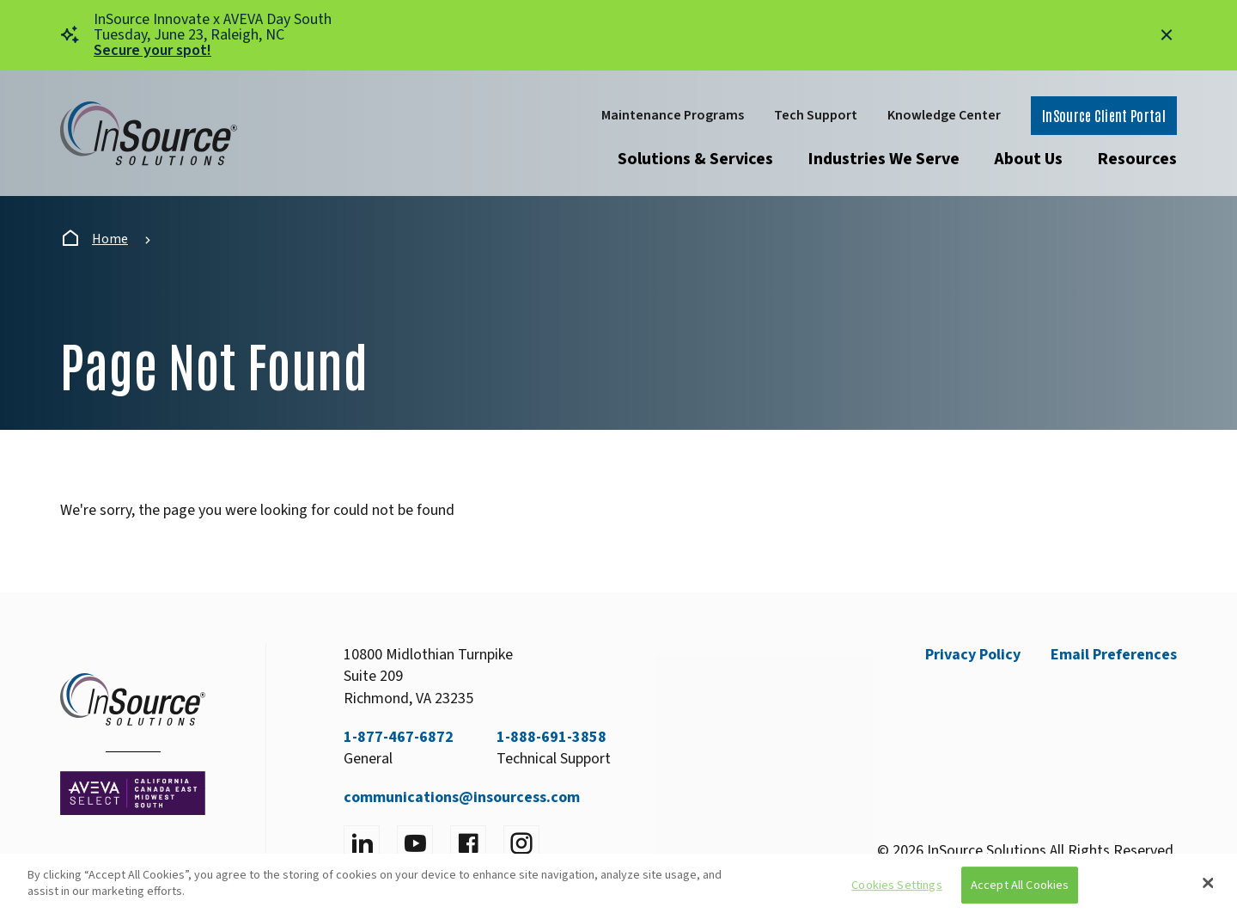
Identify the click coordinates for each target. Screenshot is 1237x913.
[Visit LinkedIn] (362, 843)
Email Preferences (1114, 654)
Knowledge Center (944, 115)
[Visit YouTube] (415, 843)
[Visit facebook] (468, 843)
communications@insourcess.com (462, 797)
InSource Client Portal (1104, 115)
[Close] (1208, 883)
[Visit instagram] (521, 843)
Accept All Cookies (1020, 885)
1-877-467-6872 (399, 737)
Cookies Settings (896, 885)
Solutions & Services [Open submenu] (695, 159)
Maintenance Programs (672, 115)
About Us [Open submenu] (1028, 159)
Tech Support (815, 115)
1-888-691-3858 (551, 737)
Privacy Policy (973, 654)
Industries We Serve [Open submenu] (883, 159)
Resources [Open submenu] (1137, 159)
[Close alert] (1166, 35)
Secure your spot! (152, 50)
